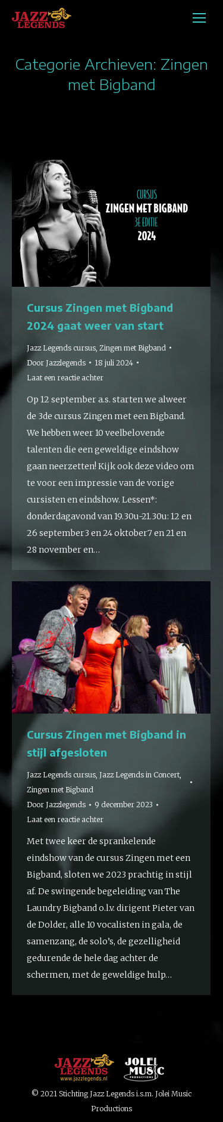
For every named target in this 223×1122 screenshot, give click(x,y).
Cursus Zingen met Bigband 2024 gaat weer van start (100, 316)
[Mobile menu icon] (199, 18)
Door (56, 362)
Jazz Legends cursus (61, 347)
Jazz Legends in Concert (139, 774)
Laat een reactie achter (65, 377)
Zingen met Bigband (132, 347)
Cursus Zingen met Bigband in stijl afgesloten (106, 743)
